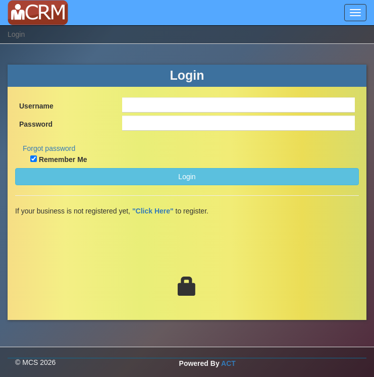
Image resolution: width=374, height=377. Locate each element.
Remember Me (63, 159)
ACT (228, 363)
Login (186, 177)
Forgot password (49, 148)
